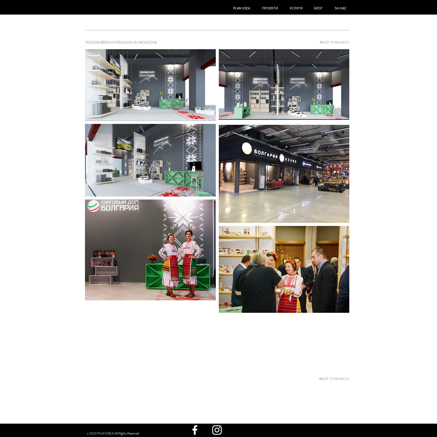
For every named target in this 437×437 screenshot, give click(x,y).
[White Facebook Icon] (194, 430)
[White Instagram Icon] (217, 430)
